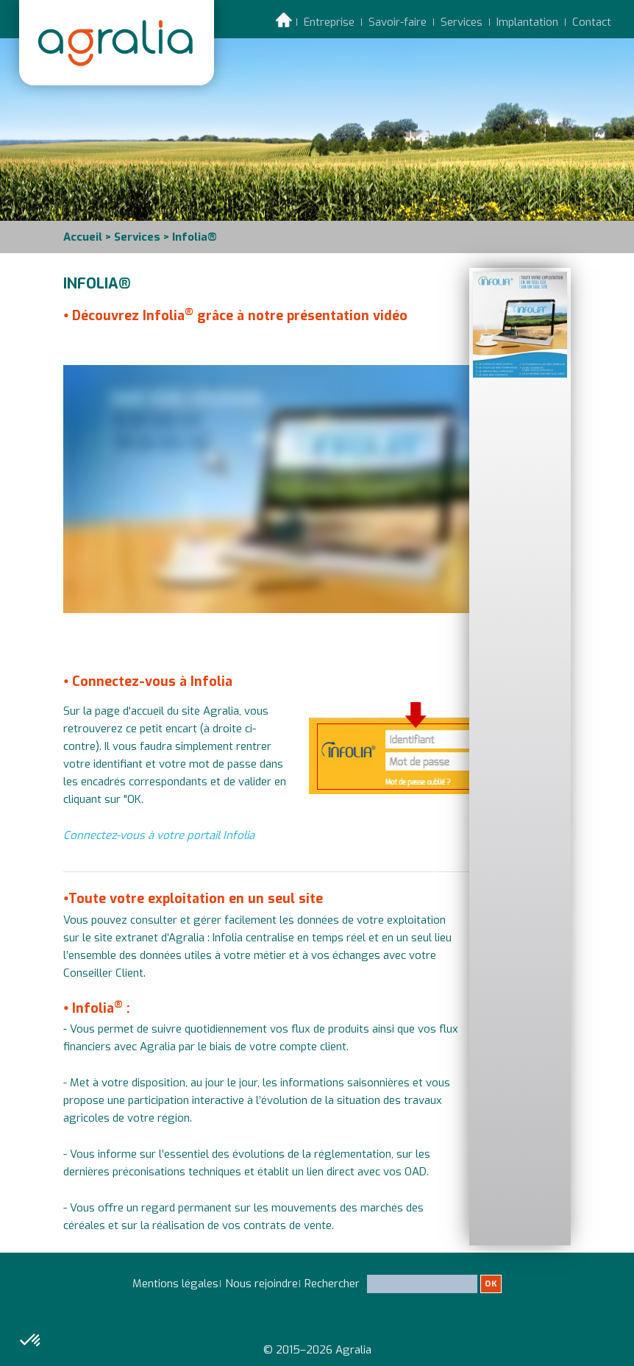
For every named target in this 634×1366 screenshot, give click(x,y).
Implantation (527, 22)
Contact (591, 22)
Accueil (82, 237)
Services (461, 22)
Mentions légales (175, 1283)
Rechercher (403, 1289)
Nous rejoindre (261, 1283)
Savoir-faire (397, 22)
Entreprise (329, 22)
